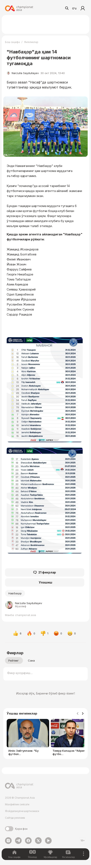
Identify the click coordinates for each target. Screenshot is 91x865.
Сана (31, 660)
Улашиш (45, 582)
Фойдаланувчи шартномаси (22, 811)
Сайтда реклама (15, 817)
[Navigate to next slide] (82, 713)
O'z (74, 8)
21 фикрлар (44, 572)
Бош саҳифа (12, 42)
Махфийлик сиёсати (17, 804)
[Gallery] (45, 738)
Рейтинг (13, 660)
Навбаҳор (15, 593)
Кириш (82, 8)
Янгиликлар (31, 42)
